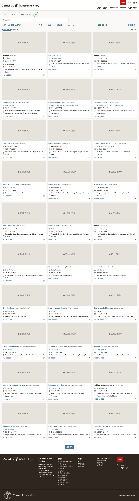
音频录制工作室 (63, 482)
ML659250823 (99, 240)
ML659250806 (53, 358)
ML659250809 (53, 319)
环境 (13, 15)
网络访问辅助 (101, 460)
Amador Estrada (102, 388)
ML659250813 (99, 198)
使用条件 (100, 465)
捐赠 (123, 2)
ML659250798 (53, 399)
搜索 (99, 8)
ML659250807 (7, 358)
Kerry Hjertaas (101, 350)
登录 (129, 2)
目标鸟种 (61, 471)
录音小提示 (62, 464)
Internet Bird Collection (45, 472)
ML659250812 (99, 278)
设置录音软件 (62, 478)
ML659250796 (99, 438)
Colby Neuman (56, 270)
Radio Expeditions (44, 470)
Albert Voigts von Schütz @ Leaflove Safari (64, 105)
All (36, 15)
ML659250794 (7, 399)
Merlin (123, 8)
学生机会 (61, 484)
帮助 (135, 8)
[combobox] (37, 20)
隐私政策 (100, 463)
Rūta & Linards (10, 187)
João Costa (100, 270)
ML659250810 (99, 319)
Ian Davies (8, 350)
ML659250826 (7, 196)
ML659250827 (99, 116)
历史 (79, 462)
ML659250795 (53, 438)
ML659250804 (53, 278)
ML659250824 (99, 69)
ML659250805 (7, 319)
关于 (130, 8)
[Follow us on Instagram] (127, 468)
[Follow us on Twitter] (122, 468)
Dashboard (113, 8)
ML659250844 (7, 75)
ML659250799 (7, 438)
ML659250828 (53, 116)
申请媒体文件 (62, 468)
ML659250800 (99, 157)
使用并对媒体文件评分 (65, 466)
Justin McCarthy (56, 58)
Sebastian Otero (56, 388)
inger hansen (9, 105)
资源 (105, 8)
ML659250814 (53, 157)
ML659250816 (53, 198)
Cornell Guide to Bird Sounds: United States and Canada (45, 466)
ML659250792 (99, 399)
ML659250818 (7, 157)
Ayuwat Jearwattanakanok (105, 146)
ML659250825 (53, 69)
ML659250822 (7, 281)
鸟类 (5, 15)
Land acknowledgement (105, 458)
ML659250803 (99, 358)
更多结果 (69, 447)
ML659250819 (7, 240)
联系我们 (81, 466)
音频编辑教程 (62, 475)
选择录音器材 (62, 480)
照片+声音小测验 (64, 473)
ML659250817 (53, 240)
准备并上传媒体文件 (65, 462)
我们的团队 (81, 464)
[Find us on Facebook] (118, 468)
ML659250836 (7, 116)
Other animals (25, 15)
